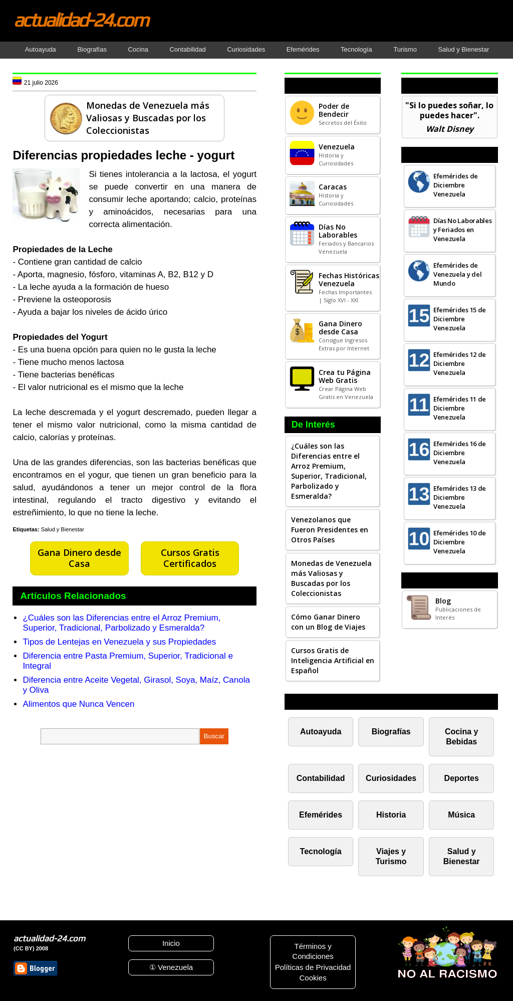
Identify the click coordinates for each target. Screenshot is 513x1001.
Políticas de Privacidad (313, 967)
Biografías (92, 49)
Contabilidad (187, 49)
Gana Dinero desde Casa (79, 557)
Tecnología (356, 49)
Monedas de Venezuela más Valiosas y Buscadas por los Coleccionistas (331, 578)
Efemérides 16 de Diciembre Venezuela (459, 452)
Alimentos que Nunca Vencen (78, 704)
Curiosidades (246, 49)
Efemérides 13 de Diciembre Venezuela (459, 497)
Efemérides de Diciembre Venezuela (455, 184)
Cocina (138, 49)
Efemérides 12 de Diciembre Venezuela (459, 363)
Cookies (312, 977)
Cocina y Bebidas (461, 736)
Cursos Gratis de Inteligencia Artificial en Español (332, 660)
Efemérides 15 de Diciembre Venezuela (459, 318)
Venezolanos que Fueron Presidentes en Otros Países (329, 529)
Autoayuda (40, 49)
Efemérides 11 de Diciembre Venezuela (459, 408)
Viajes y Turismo (391, 856)
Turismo (404, 49)
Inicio (171, 943)
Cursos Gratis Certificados (190, 557)
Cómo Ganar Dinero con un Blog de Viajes (328, 622)
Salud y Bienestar (463, 49)
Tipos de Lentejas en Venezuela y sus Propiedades (119, 642)
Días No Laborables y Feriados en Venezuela (462, 229)
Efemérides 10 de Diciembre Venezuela (459, 541)
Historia (391, 815)
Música (461, 815)
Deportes (461, 778)
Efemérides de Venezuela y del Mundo (457, 274)
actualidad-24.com (81, 20)
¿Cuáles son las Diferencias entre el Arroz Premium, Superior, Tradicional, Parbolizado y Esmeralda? (121, 623)
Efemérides (303, 49)
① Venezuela (171, 967)
